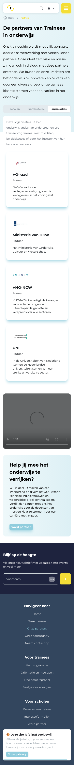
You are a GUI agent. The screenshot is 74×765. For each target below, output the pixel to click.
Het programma (37, 665)
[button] (51, 8)
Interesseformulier (37, 716)
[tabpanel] (37, 250)
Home (37, 614)
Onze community (37, 636)
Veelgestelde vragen (37, 687)
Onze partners (37, 628)
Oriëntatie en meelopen (37, 672)
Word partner (37, 724)
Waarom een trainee (37, 709)
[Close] (66, 735)
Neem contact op (37, 643)
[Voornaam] (30, 578)
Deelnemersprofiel (37, 680)
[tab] (15, 109)
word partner (21, 527)
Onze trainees (37, 621)
